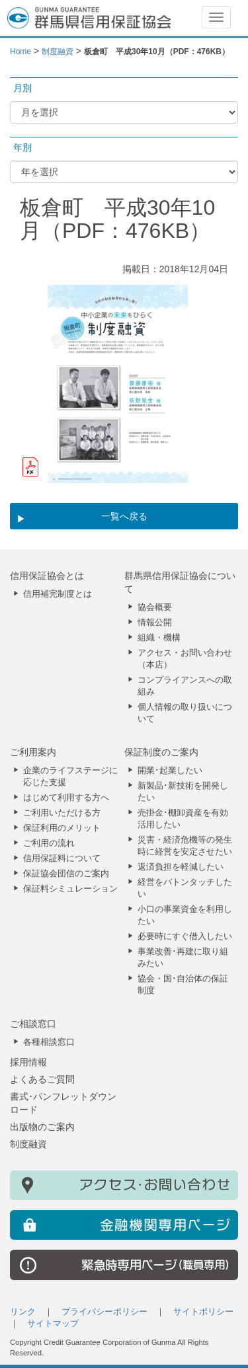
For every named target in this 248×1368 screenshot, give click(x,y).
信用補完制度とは (57, 594)
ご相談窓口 (33, 1023)
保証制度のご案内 (161, 752)
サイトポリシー (203, 1311)
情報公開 (155, 622)
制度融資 (28, 1144)
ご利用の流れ (49, 843)
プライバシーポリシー (104, 1311)
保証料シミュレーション (70, 888)
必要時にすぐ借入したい (185, 936)
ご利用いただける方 (62, 812)
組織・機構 (159, 637)
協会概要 (155, 607)
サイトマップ (53, 1323)
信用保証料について (62, 858)
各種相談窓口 (49, 1042)
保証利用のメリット (62, 828)
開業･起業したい (170, 770)
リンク (23, 1311)
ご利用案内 (33, 752)
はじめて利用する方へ (66, 797)
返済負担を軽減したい (181, 867)
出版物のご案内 (42, 1126)
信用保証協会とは (47, 575)
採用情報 (28, 1062)
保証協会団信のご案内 (66, 873)
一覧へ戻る (124, 516)
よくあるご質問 (42, 1079)
